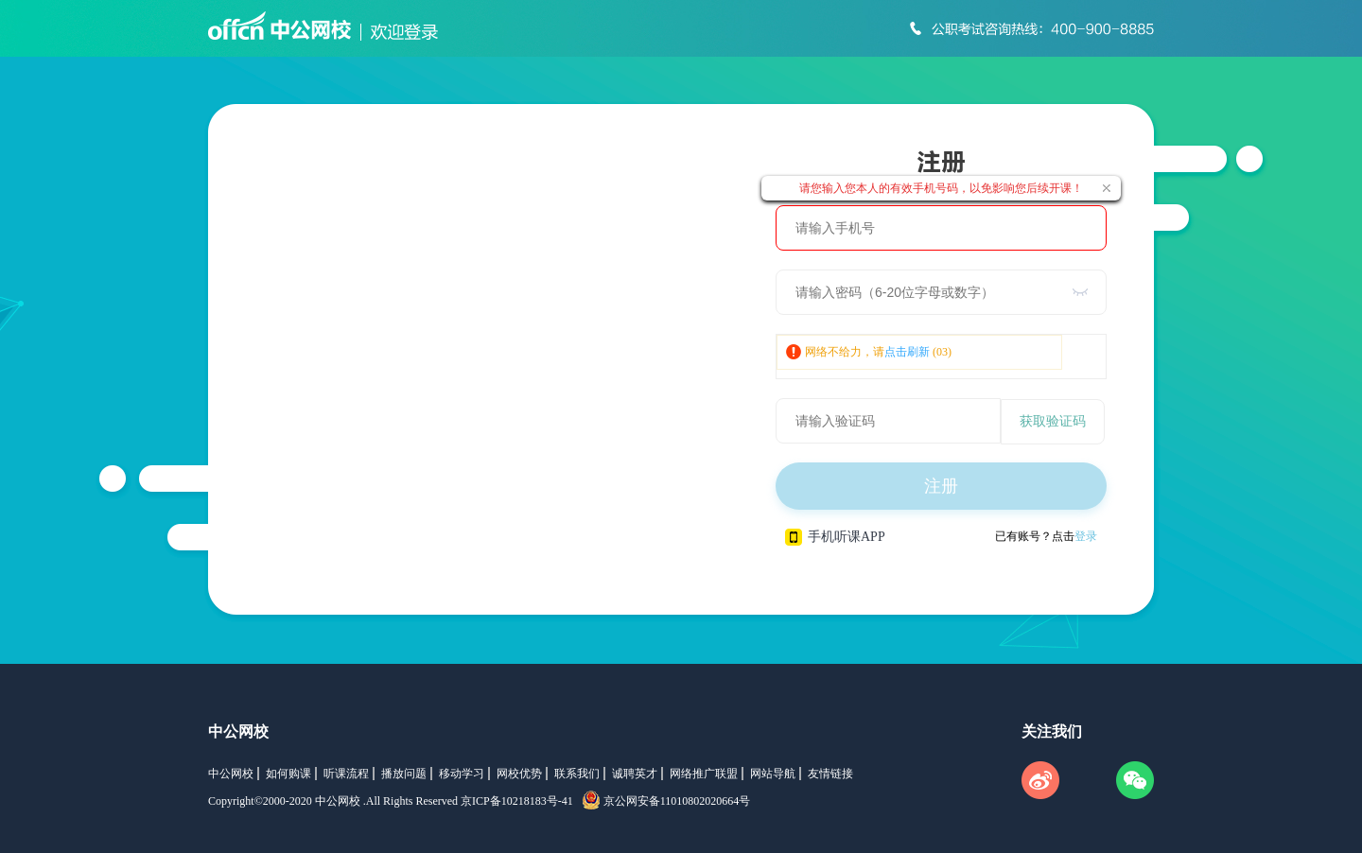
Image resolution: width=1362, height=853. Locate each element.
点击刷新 (907, 351)
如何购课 (288, 773)
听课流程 (346, 773)
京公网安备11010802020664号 (677, 801)
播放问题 (404, 773)
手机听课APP (835, 537)
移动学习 (461, 773)
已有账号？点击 (1046, 536)
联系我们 (577, 773)
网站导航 (772, 773)
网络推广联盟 (704, 773)
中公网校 (238, 731)
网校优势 (519, 773)
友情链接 (830, 773)
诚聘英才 (634, 773)
